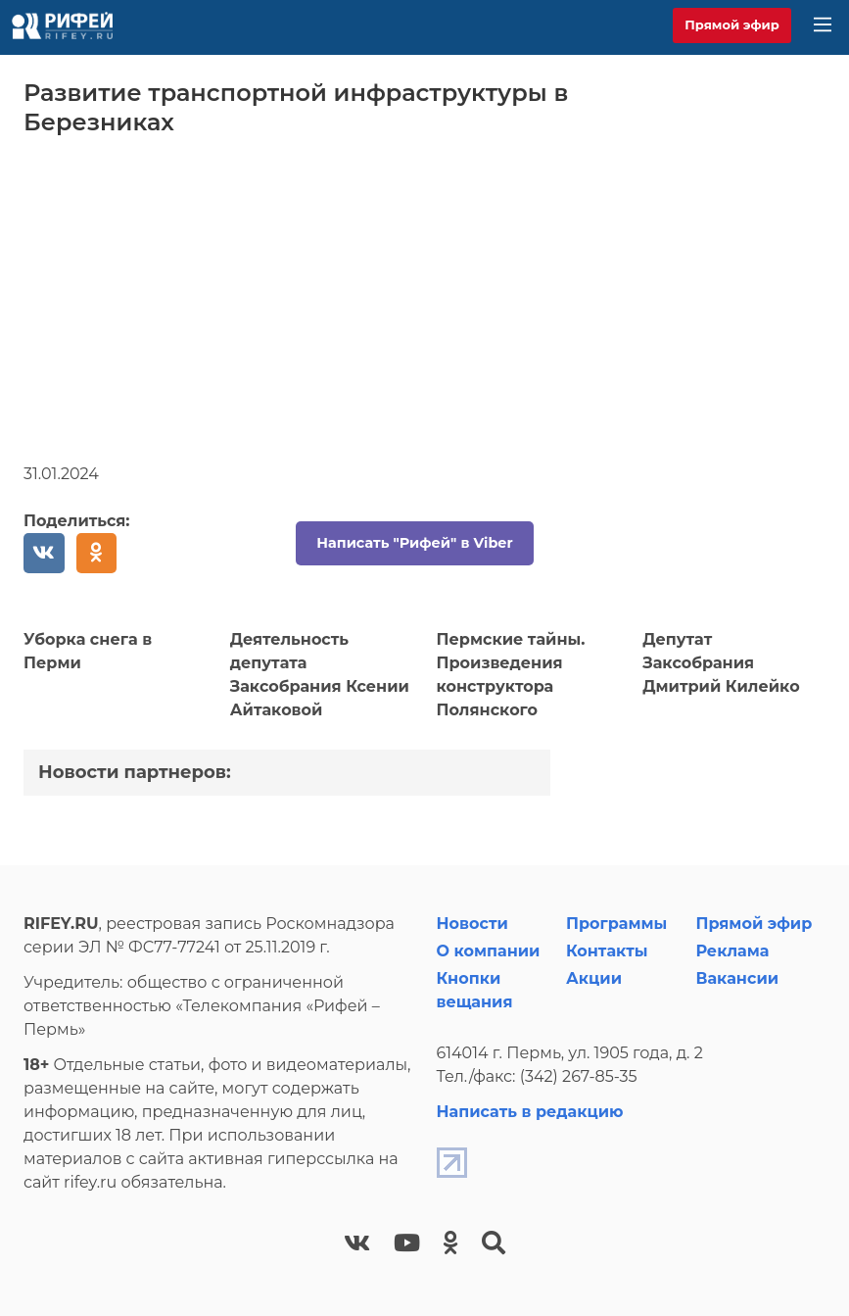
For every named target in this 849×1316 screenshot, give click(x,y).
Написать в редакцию (530, 1111)
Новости (472, 923)
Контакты (607, 951)
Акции (594, 978)
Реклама (732, 951)
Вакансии (736, 978)
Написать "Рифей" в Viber (414, 543)
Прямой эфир (731, 24)
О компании (489, 951)
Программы (616, 923)
